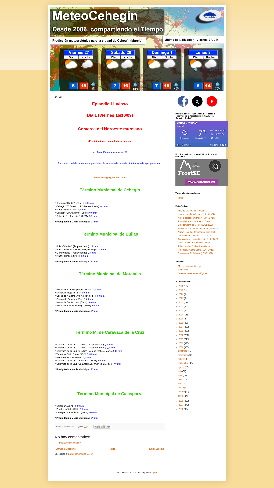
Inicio (112, 449)
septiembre (183, 363)
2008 (181, 401)
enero (181, 396)
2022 (181, 302)
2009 (181, 347)
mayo (181, 379)
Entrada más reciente (66, 449)
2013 (181, 331)
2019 (181, 315)
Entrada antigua (156, 449)
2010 (181, 343)
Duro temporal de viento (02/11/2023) (195, 225)
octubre (181, 359)
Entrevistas (183, 270)
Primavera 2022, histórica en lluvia (194, 246)
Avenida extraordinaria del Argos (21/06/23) (198, 228)
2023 (181, 298)
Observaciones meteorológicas (192, 273)
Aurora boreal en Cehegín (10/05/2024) (196, 218)
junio (180, 375)
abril (180, 383)
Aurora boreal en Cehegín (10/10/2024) (196, 214)
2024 (181, 294)
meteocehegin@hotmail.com (109, 177)
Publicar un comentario (70, 443)
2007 (181, 405)
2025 (181, 290)
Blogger (153, 472)
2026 (181, 286)
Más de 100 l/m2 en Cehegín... (192, 211)
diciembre (183, 351)
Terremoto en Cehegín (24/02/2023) (194, 235)
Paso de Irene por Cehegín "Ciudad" (195, 221)
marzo (181, 387)
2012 (181, 335)
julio (180, 371)
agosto (181, 367)
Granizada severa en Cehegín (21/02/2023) (198, 239)
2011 (181, 339)
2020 (181, 310)
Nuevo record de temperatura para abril (196, 232)
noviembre (183, 355)
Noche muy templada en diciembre (194, 242)
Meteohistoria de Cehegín (190, 266)
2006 (181, 409)
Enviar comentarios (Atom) (80, 454)
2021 (181, 306)
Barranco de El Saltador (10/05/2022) (195, 253)
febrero (181, 391)
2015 (181, 323)
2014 (181, 327)
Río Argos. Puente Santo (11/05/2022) (196, 250)
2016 (181, 319)
